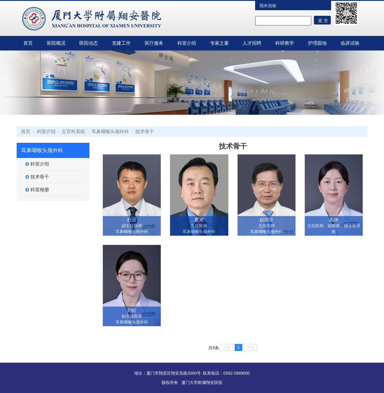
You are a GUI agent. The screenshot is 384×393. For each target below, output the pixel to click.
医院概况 (56, 43)
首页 (28, 43)
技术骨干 (144, 131)
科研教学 (284, 43)
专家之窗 (219, 43)
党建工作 (121, 43)
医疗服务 (154, 43)
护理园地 (317, 43)
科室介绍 (186, 43)
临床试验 (350, 43)
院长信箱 (268, 5)
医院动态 (88, 43)
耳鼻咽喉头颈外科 (110, 131)
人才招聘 (252, 43)
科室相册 (37, 190)
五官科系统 (73, 131)
